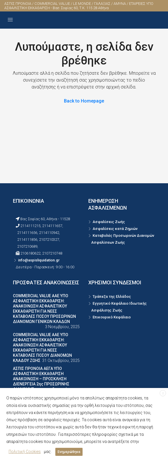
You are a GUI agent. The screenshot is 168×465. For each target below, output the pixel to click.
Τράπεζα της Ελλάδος (112, 296)
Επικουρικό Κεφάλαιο (112, 317)
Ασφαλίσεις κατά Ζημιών (115, 228)
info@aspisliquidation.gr (39, 260)
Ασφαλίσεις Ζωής (109, 222)
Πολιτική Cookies (25, 451)
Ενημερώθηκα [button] (69, 452)
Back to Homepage (84, 101)
